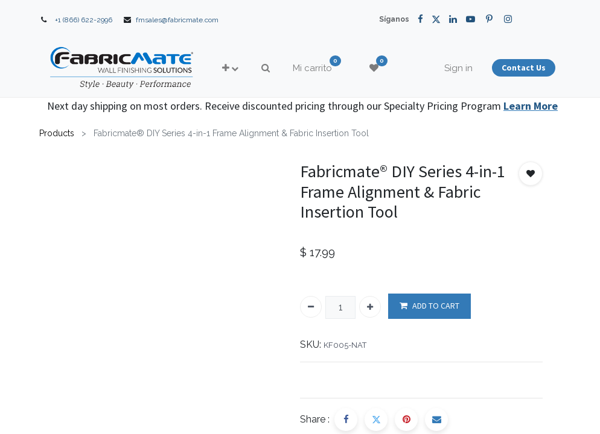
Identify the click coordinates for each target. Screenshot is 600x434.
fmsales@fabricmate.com (177, 20)
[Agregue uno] (370, 307)
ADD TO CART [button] (429, 306)
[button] (229, 68)
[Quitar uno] (311, 307)
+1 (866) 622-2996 (83, 20)
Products (56, 133)
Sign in (458, 68)
